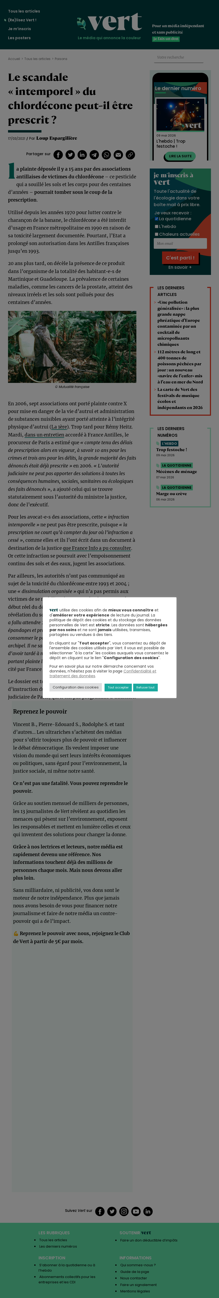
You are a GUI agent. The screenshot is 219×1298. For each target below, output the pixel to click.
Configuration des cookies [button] (76, 687)
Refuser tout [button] (145, 687)
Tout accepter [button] (118, 687)
